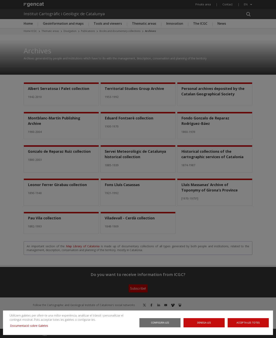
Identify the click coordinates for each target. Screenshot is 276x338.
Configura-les (160, 322)
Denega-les (204, 322)
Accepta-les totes (248, 322)
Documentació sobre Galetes (30, 326)
